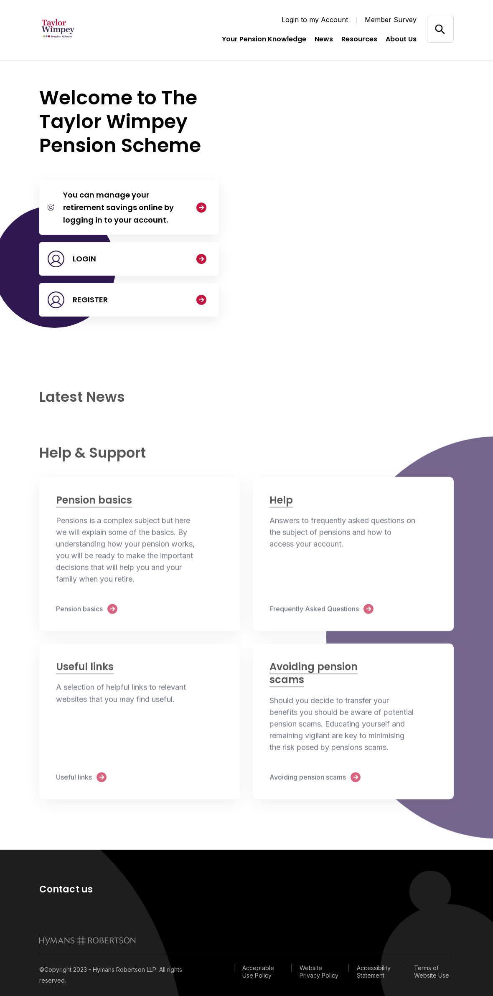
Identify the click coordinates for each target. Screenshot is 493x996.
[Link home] (81, 29)
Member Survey (391, 19)
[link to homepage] (87, 940)
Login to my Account (315, 19)
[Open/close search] (440, 29)
